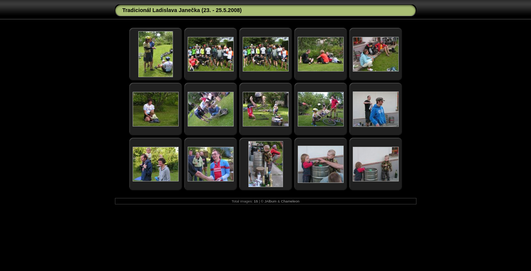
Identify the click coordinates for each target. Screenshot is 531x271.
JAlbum (271, 201)
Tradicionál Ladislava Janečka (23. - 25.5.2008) (182, 10)
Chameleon (290, 201)
